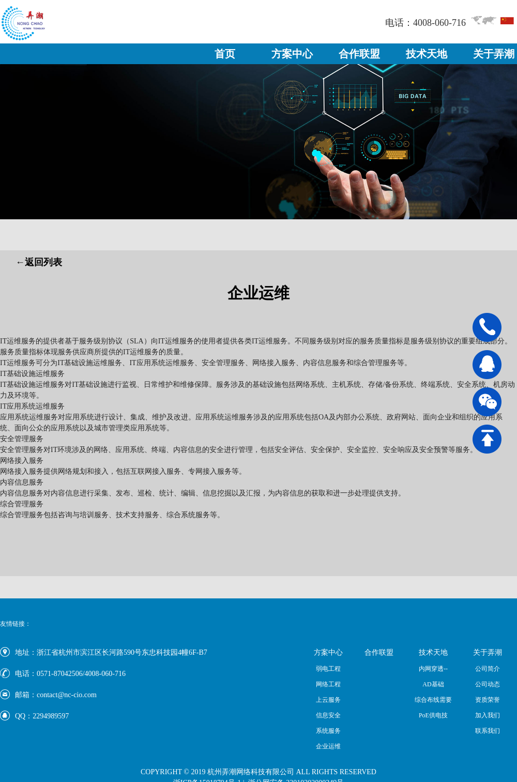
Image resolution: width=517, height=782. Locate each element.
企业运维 (328, 746)
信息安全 (328, 715)
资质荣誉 (487, 699)
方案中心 (292, 53)
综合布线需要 (433, 699)
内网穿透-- (433, 668)
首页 (225, 53)
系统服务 (328, 730)
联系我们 (487, 730)
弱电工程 (328, 668)
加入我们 (487, 715)
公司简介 (487, 668)
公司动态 (487, 684)
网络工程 (328, 684)
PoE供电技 (433, 715)
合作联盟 (359, 53)
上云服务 (328, 699)
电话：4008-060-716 (425, 23)
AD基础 (433, 684)
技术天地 (426, 53)
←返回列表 (39, 262)
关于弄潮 (493, 53)
